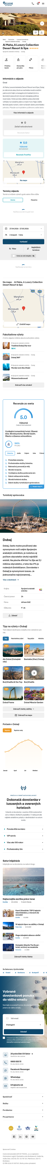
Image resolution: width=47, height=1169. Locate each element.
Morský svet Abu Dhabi (20, 368)
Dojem (26, 453)
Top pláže (30, 639)
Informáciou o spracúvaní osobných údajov (18, 1042)
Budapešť (34, 973)
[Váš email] (23, 1018)
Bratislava (20, 973)
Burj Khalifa (29, 682)
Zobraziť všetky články (23, 957)
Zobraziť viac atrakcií (23, 385)
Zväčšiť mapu (23, 324)
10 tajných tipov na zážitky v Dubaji (30, 924)
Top (6, 639)
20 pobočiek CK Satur (22, 1053)
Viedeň (6, 973)
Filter (12, 249)
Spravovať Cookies (9, 1149)
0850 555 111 (16, 1061)
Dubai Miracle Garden (33, 702)
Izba (34, 453)
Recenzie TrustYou (23, 155)
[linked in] (20, 1136)
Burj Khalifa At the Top (12, 682)
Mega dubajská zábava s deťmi (28, 935)
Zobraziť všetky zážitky (23, 709)
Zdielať (13, 615)
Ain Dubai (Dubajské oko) (12, 660)
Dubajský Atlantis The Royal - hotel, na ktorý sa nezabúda (28, 946)
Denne (13, 200)
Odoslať (23, 1032)
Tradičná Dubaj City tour (21, 346)
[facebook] (14, 1136)
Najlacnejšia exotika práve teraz (19, 899)
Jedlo (19, 453)
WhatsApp (15, 1077)
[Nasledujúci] (42, 23)
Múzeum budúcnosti (19, 378)
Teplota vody (18, 730)
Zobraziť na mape (23, 715)
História (41, 639)
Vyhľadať (23, 242)
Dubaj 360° (15, 357)
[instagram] (26, 1136)
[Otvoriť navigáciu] (43, 3)
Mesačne (34, 200)
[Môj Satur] (38, 3)
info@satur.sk (17, 1085)
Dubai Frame (8, 702)
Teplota (7, 730)
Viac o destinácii (11, 580)
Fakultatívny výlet (17, 639)
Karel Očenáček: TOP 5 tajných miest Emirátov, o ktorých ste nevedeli (28, 912)
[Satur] (8, 3)
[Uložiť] (35, 32)
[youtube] (32, 1136)
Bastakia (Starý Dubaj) (34, 659)
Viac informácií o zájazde (24, 113)
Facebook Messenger (20, 1069)
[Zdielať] (41, 32)
